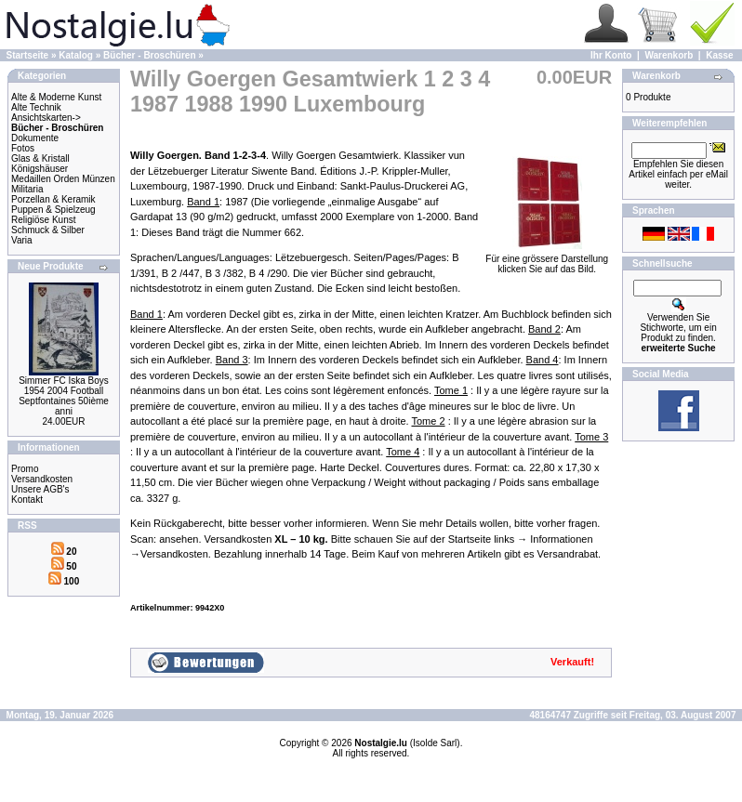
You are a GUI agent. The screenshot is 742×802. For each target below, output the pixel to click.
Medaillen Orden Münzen (63, 179)
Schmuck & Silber (48, 230)
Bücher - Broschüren (149, 55)
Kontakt (27, 499)
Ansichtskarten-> (46, 117)
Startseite (28, 55)
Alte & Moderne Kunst (56, 97)
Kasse (719, 55)
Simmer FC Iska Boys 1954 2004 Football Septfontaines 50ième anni (64, 395)
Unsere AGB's (40, 489)
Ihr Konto (610, 55)
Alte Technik (36, 107)
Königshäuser (39, 169)
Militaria (27, 189)
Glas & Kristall (40, 158)
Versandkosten (42, 479)
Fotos (22, 148)
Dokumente (35, 138)
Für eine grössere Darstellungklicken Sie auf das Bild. (546, 259)
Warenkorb (668, 55)
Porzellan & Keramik (53, 199)
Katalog (76, 55)
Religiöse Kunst (43, 220)
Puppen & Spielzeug (53, 209)
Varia (22, 240)
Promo (24, 469)
